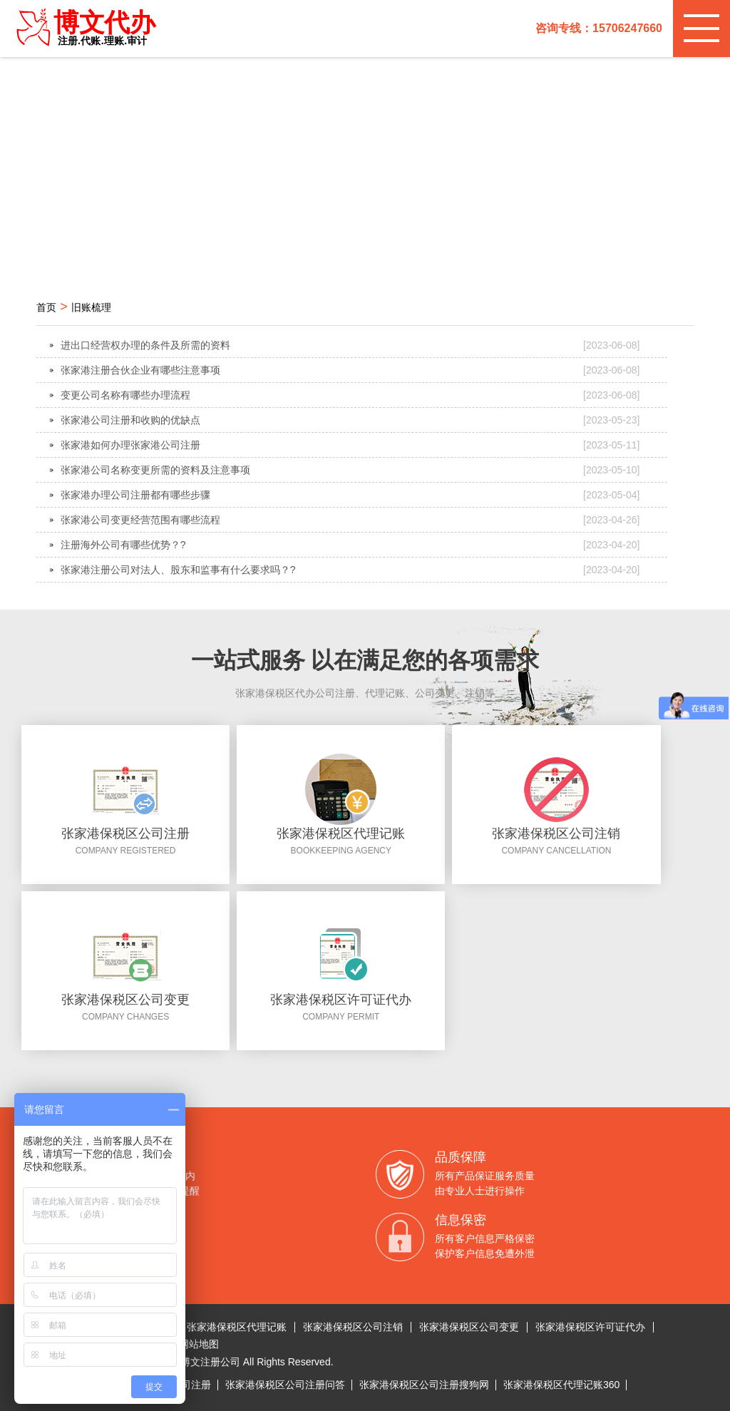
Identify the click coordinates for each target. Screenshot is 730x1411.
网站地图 (199, 1344)
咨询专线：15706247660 (598, 28)
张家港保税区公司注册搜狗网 (424, 1384)
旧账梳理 (91, 307)
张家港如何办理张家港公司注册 (350, 445)
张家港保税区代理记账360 (561, 1384)
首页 (46, 307)
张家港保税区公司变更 (469, 1327)
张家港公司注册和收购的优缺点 (350, 420)
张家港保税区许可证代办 (590, 1327)
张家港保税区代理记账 (237, 1327)
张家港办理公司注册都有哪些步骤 (350, 495)
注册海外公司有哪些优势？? (350, 545)
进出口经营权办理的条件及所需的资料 (350, 345)
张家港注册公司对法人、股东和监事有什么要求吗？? (350, 570)
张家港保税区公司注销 (353, 1327)
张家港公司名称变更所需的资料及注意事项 (350, 470)
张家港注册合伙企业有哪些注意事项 (350, 370)
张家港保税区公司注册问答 (285, 1384)
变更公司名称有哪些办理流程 (350, 395)
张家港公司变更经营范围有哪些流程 (350, 520)
